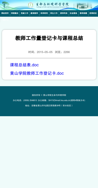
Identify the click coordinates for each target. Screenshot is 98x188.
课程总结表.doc (24, 65)
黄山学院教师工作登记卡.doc (37, 73)
